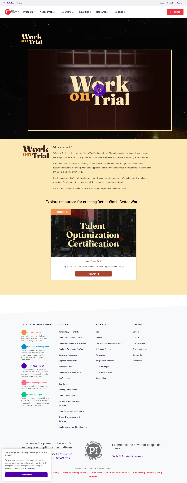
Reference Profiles (103, 349)
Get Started (93, 274)
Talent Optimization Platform (36, 325)
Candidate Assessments (69, 332)
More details (30, 468)
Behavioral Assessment (68, 355)
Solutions (67, 11)
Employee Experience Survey (70, 372)
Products (28, 11)
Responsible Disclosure (117, 472)
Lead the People (102, 367)
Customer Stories (140, 349)
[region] (26, 465)
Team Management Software (71, 338)
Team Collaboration (67, 395)
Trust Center (95, 472)
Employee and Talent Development (73, 427)
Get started (175, 12)
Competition (101, 378)
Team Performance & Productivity (72, 411)
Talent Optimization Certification (109, 343)
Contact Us (137, 355)
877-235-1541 (65, 454)
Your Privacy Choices (143, 472)
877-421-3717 (63, 458)
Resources (102, 11)
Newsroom (137, 361)
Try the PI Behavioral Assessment (127, 456)
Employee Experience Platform (71, 349)
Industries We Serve (104, 372)
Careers (136, 332)
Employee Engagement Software (72, 343)
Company (137, 325)
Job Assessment (65, 367)
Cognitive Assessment (68, 361)
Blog (97, 332)
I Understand (26, 475)
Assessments (47, 11)
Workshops (100, 355)
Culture (136, 338)
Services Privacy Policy (74, 472)
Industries (84, 11)
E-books (99, 338)
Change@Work (139, 343)
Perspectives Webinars (105, 361)
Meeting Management (68, 390)
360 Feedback (64, 378)
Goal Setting (64, 384)
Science (119, 11)
